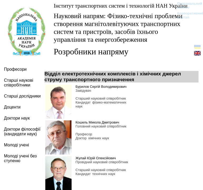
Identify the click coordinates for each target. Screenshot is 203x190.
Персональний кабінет (187, 5)
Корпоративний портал (187, 15)
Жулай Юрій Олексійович (96, 158)
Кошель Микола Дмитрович (97, 122)
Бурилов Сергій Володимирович (101, 87)
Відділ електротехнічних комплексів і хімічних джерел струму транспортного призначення (112, 76)
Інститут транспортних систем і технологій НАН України (120, 6)
